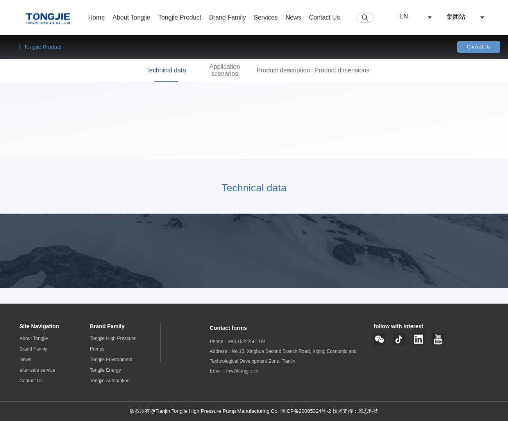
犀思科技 (368, 411)
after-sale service (37, 370)
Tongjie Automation (109, 380)
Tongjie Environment (111, 359)
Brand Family (33, 349)
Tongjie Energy (105, 370)
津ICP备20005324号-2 (306, 411)
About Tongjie (34, 338)
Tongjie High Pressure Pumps (113, 344)
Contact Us (478, 47)
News (25, 359)
